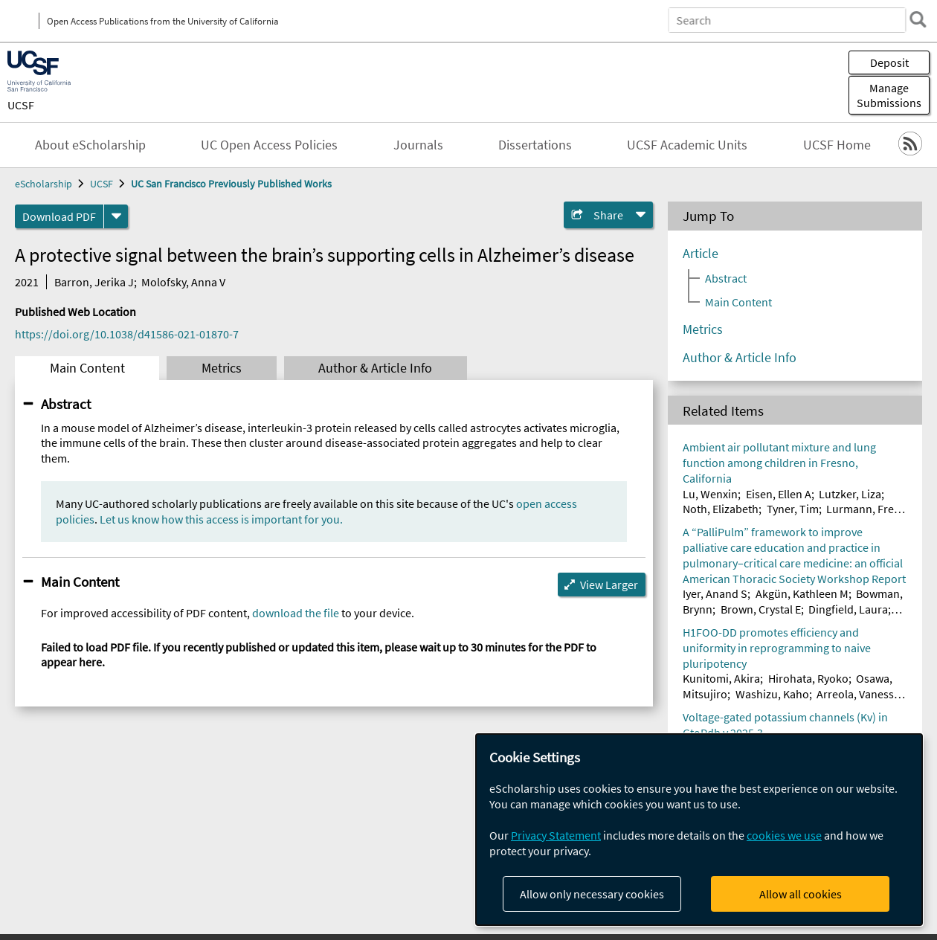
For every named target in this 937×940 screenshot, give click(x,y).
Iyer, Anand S (715, 593)
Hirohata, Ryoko (808, 678)
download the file (295, 612)
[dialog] (699, 829)
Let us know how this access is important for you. (221, 519)
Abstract (66, 404)
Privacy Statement (556, 835)
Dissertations (535, 145)
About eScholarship (90, 145)
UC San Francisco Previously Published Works (231, 183)
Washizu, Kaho (772, 693)
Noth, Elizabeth (721, 508)
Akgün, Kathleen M (802, 593)
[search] (918, 19)
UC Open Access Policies (269, 145)
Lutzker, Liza (850, 493)
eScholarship (43, 183)
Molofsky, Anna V (183, 281)
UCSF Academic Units (687, 145)
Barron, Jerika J (94, 281)
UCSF (20, 104)
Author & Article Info (375, 368)
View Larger (609, 584)
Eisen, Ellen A (778, 493)
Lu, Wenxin (710, 493)
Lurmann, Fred (863, 508)
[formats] (116, 216)
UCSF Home (837, 145)
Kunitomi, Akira (721, 678)
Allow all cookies (800, 893)
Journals (418, 145)
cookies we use (784, 835)
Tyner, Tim (793, 508)
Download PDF (59, 216)
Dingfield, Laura (848, 609)
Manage (889, 95)
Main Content (87, 368)
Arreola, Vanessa (858, 693)
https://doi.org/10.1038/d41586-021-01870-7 (127, 333)
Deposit (889, 62)
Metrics (222, 368)
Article (700, 253)
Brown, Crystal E (761, 609)
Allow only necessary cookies (592, 893)
